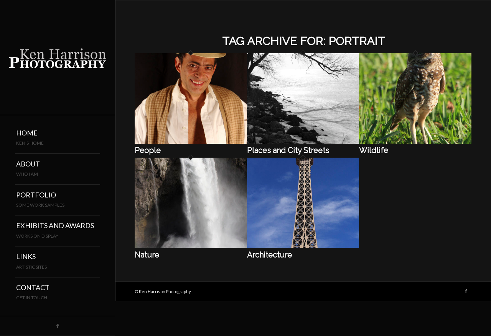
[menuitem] (57, 138)
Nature (147, 254)
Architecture (269, 254)
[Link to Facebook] (57, 326)
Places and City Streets (288, 150)
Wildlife (373, 150)
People (148, 150)
